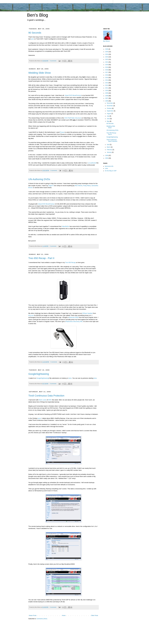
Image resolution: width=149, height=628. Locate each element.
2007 (107, 98)
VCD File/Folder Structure (72, 118)
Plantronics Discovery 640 (74, 321)
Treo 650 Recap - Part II (41, 258)
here (70, 378)
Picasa (62, 132)
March (109, 147)
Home (64, 615)
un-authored (92, 163)
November (110, 105)
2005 (107, 155)
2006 (107, 101)
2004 (107, 158)
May (108, 121)
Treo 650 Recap (70, 262)
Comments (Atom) (41, 618)
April (108, 144)
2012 (107, 85)
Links (106, 168)
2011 (107, 88)
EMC (49, 400)
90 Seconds (34, 32)
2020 (107, 64)
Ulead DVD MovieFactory (73, 95)
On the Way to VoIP (110, 171)
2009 (107, 93)
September (110, 111)
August (109, 113)
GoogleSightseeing (38, 374)
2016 (107, 75)
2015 (107, 77)
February (109, 149)
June (108, 118)
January (109, 152)
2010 (107, 90)
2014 (107, 80)
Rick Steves (79, 185)
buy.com (31, 315)
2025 (107, 51)
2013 (107, 83)
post (32, 39)
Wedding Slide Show (39, 72)
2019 (107, 67)
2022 (107, 59)
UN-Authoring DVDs (39, 179)
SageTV (51, 185)
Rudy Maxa (87, 185)
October (109, 108)
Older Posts (94, 615)
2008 (107, 96)
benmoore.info (109, 166)
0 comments (53, 60)
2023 (107, 57)
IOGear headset (87, 313)
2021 (107, 62)
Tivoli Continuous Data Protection (46, 395)
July (108, 116)
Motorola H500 (73, 317)
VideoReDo (65, 226)
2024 (107, 54)
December (110, 103)
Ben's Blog (37, 15)
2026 (107, 49)
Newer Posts (32, 615)
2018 (107, 70)
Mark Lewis (42, 400)
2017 (107, 72)
